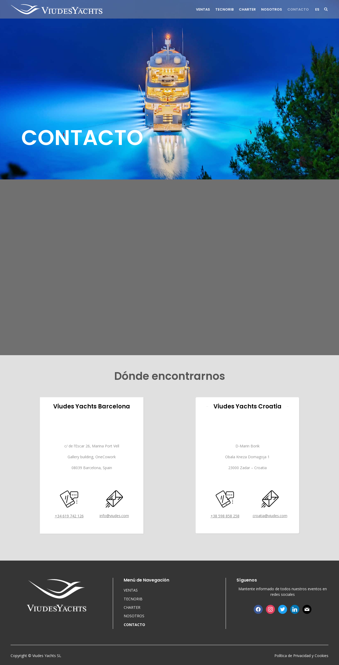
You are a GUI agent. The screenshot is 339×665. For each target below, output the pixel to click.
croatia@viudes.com (270, 515)
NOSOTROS (271, 9)
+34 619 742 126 (69, 515)
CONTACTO (298, 9)
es (317, 9)
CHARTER (247, 9)
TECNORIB (224, 9)
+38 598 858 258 (225, 515)
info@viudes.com (114, 515)
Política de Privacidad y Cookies (301, 655)
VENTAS (203, 9)
